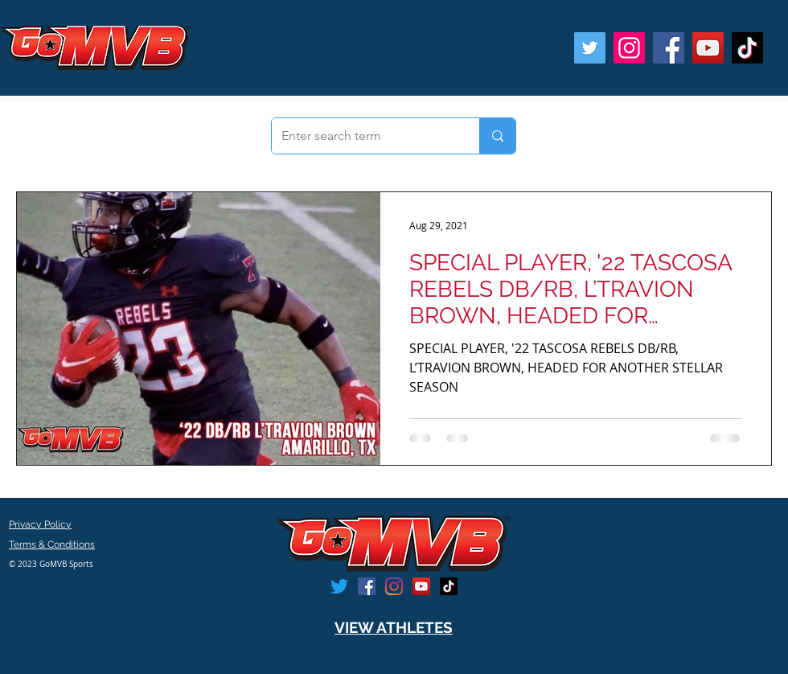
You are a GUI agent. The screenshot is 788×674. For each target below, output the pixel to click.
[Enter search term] (363, 136)
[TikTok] (747, 48)
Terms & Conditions (52, 544)
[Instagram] (629, 48)
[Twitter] (589, 48)
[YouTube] (708, 48)
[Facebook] (668, 48)
